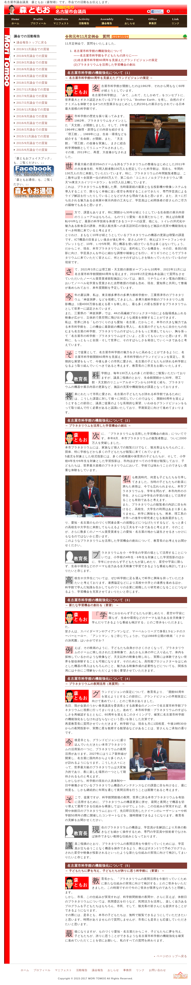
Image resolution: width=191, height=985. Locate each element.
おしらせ (130, 21)
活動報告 (84, 21)
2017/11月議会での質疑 (33, 89)
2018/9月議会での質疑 (32, 69)
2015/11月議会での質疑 (33, 136)
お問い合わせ (178, 11)
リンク (175, 21)
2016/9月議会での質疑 (32, 116)
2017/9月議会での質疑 (32, 96)
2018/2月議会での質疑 (32, 82)
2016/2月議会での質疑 (32, 129)
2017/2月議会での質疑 (32, 102)
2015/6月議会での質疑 (32, 149)
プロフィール (38, 21)
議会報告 (106, 21)
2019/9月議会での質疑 (32, 56)
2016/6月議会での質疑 (32, 123)
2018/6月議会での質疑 (32, 76)
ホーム (15, 21)
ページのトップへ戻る (172, 956)
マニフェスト (61, 21)
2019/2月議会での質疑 (32, 62)
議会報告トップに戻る (32, 42)
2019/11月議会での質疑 (33, 49)
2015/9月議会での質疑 (32, 143)
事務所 (152, 21)
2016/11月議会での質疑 (33, 109)
